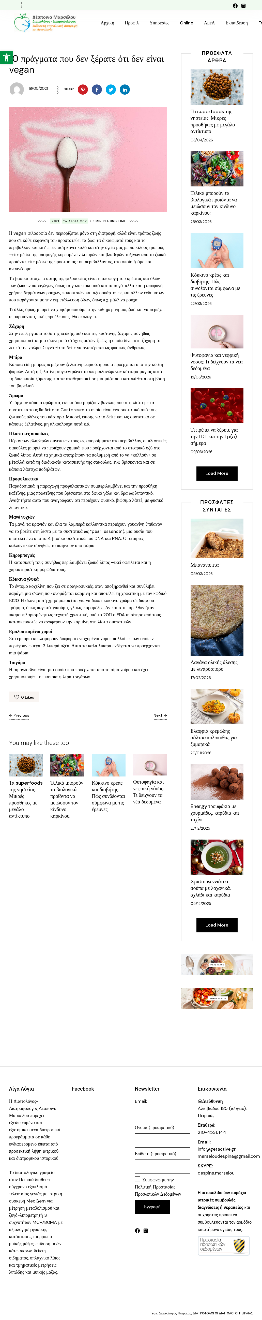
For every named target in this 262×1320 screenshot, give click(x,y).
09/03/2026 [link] (201, 451)
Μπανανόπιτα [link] (205, 565)
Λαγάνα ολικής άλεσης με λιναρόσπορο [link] (214, 665)
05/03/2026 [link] (202, 573)
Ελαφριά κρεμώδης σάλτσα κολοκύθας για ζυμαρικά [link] (214, 737)
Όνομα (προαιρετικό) (154, 1127)
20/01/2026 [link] (201, 753)
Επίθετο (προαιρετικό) (155, 1154)
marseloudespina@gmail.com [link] (229, 1156)
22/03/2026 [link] (201, 303)
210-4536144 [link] (212, 1132)
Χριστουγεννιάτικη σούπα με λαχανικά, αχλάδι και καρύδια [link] (211, 888)
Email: (162, 1108)
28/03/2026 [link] (201, 221)
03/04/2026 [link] (202, 140)
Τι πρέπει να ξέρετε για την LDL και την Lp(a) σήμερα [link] (214, 436)
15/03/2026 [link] (201, 377)
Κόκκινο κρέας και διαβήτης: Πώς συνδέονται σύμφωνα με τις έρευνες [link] (108, 796)
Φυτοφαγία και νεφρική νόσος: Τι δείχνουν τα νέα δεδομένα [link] (148, 792)
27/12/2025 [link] (200, 828)
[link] (6, 57)
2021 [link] (55, 221)
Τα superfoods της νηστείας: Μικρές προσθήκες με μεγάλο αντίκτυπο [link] (26, 799)
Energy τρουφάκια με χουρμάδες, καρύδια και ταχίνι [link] (215, 813)
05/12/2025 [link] (201, 903)
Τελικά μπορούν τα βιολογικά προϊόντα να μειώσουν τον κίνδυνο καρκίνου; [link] (66, 799)
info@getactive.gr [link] (217, 1149)
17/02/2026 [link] (201, 677)
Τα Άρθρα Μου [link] (75, 221)
